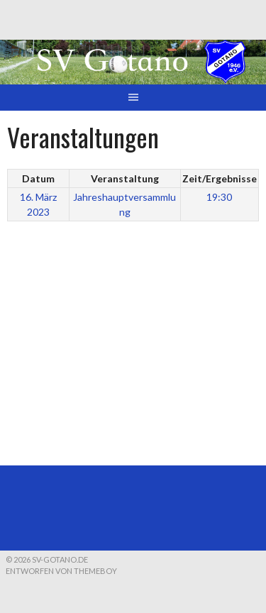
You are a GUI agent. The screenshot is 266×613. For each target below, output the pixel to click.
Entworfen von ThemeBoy (61, 570)
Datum (38, 178)
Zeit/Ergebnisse (219, 178)
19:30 (219, 197)
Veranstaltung (125, 178)
